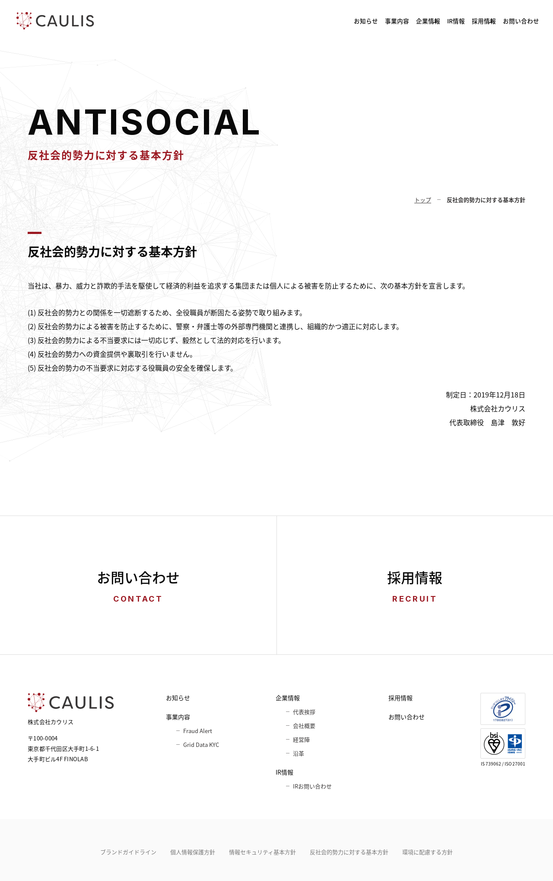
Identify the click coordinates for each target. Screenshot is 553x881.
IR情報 (401, 21)
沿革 (298, 753)
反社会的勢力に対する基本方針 (349, 852)
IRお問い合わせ (312, 786)
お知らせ (249, 21)
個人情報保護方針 (192, 852)
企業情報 (351, 21)
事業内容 (297, 21)
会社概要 (304, 725)
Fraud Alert (197, 731)
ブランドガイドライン (128, 852)
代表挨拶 (304, 712)
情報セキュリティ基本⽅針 (262, 852)
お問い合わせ (511, 21)
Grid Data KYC (201, 744)
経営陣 (301, 739)
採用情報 (451, 21)
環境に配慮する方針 (427, 852)
